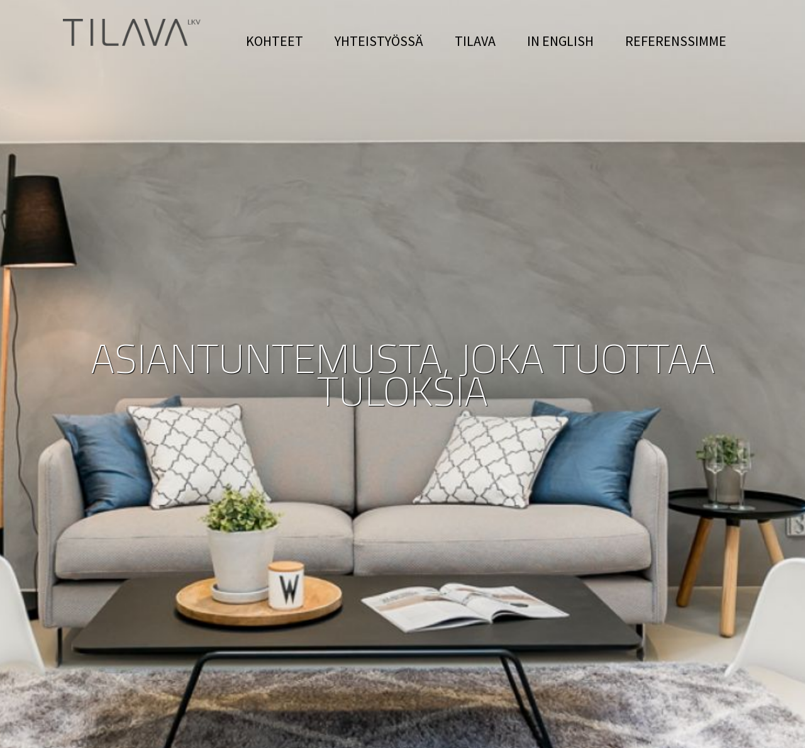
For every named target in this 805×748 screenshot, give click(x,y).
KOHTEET (274, 41)
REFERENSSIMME (675, 41)
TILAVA (475, 41)
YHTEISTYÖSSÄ (379, 41)
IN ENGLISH (560, 41)
